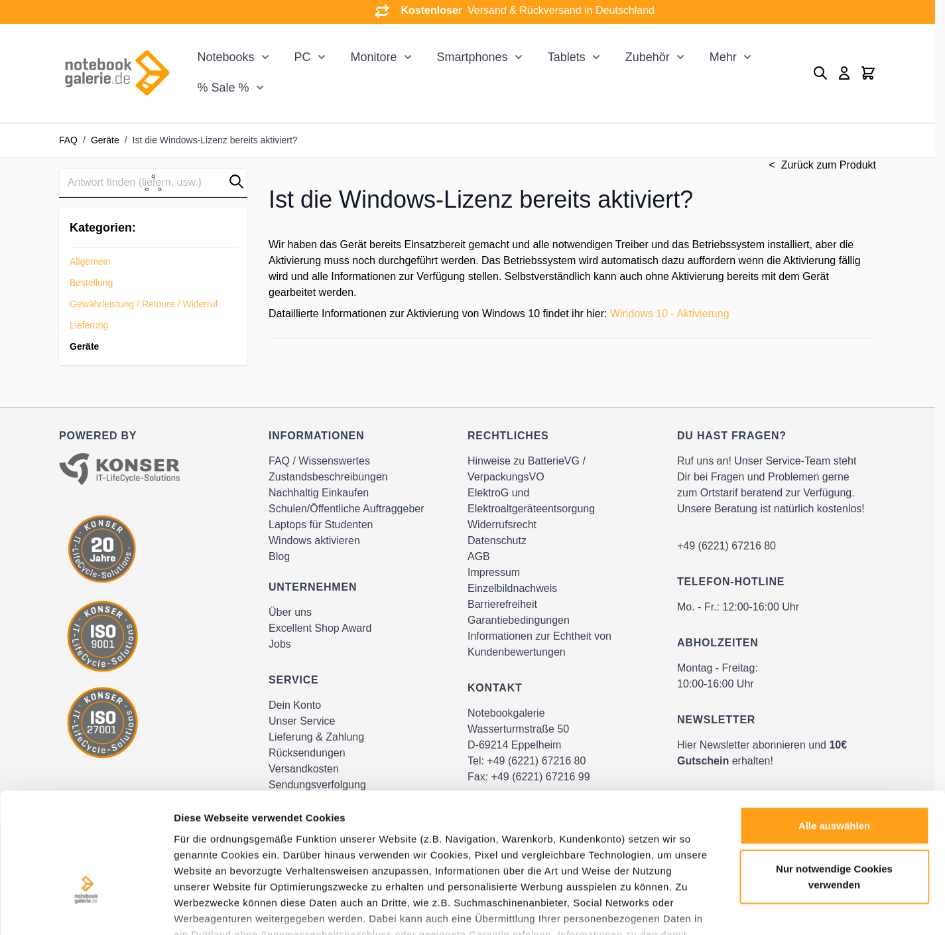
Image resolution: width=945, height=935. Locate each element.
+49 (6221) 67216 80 (726, 545)
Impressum (494, 572)
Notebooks (225, 57)
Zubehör (647, 57)
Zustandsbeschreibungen (328, 476)
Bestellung (91, 282)
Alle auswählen (834, 732)
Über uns (290, 612)
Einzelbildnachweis (512, 588)
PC (302, 57)
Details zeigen (705, 908)
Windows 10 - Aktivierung (669, 313)
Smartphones (472, 57)
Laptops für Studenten (321, 524)
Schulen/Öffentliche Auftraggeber (346, 508)
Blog (279, 556)
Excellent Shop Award (320, 628)
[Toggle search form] (820, 73)
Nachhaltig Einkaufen (319, 492)
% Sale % (223, 87)
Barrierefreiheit (502, 604)
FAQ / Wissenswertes (319, 461)
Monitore (374, 57)
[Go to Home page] (116, 73)
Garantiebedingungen (519, 620)
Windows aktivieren (314, 540)
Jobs (280, 644)
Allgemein (90, 261)
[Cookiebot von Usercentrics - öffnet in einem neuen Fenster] (86, 909)
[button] (236, 181)
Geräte (105, 140)
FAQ (68, 140)
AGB (479, 556)
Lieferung (89, 325)
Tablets (567, 57)
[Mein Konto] (844, 73)
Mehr (723, 57)
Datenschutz (497, 540)
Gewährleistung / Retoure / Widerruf (144, 304)
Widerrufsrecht (502, 524)
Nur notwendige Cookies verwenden (834, 783)
